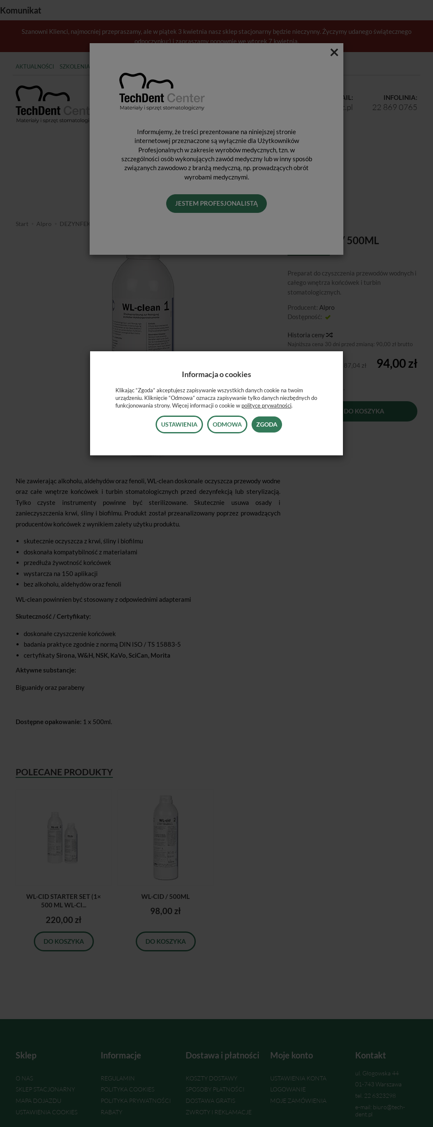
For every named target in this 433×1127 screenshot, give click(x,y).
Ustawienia (179, 424)
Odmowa (227, 424)
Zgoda (266, 424)
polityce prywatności (266, 405)
